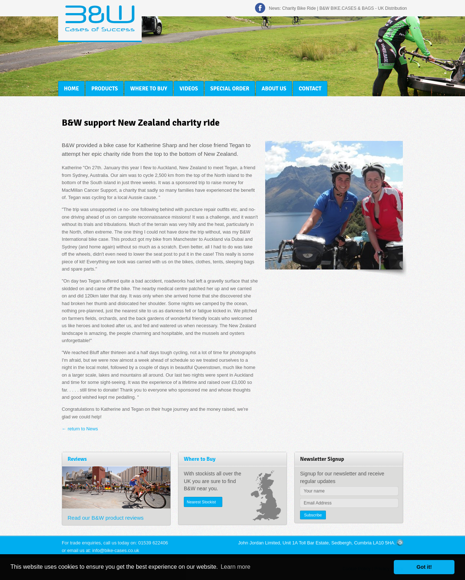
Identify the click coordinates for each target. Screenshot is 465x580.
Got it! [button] (424, 567)
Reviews (77, 459)
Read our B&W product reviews (105, 518)
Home (71, 88)
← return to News (80, 428)
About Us (274, 88)
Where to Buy (148, 88)
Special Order (229, 88)
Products (104, 88)
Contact (310, 88)
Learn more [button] (235, 567)
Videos (188, 88)
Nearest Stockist (201, 502)
